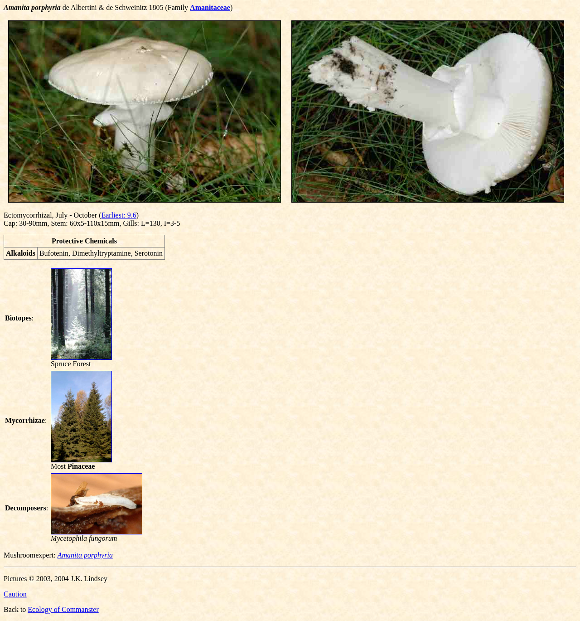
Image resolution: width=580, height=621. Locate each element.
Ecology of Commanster (63, 609)
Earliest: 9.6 (118, 215)
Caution (15, 594)
